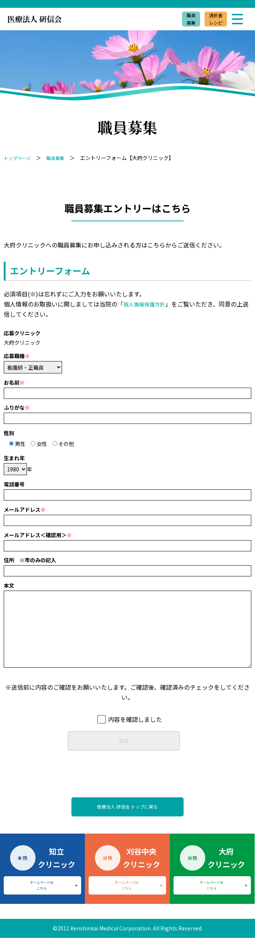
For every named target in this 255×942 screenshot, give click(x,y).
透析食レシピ (213, 19)
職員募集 (184, 19)
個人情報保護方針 (147, 303)
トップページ (19, 157)
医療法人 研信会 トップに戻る (127, 808)
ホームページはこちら (41, 889)
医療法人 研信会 (34, 18)
